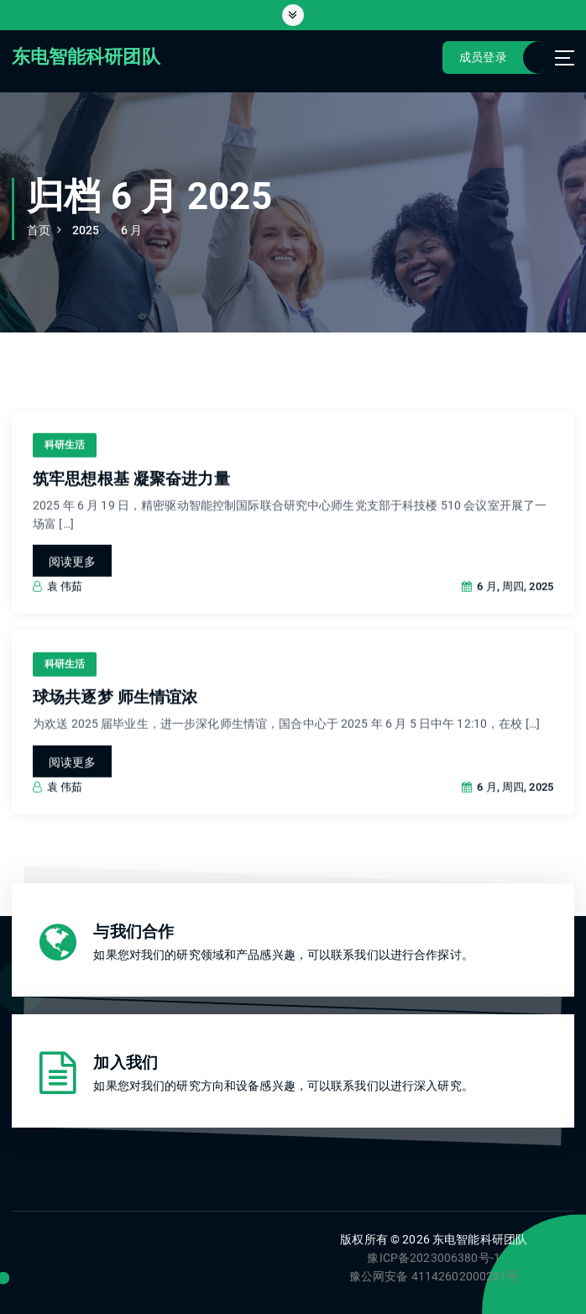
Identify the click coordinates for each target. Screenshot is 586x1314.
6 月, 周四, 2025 (507, 605)
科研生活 (65, 463)
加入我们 (125, 1063)
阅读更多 (73, 580)
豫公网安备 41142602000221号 (434, 1276)
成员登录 (483, 57)
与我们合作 (133, 932)
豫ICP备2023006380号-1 (433, 1257)
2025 (86, 230)
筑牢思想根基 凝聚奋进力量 (131, 498)
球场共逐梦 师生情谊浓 (115, 716)
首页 (38, 230)
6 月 (131, 230)
